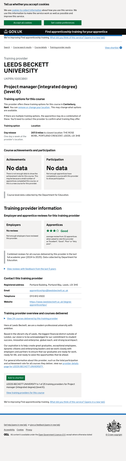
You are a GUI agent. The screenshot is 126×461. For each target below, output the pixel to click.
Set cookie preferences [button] (62, 22)
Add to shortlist (16, 377)
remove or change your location (34, 107)
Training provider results (60, 47)
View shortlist (113, 47)
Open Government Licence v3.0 (52, 434)
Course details (41, 47)
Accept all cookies (23, 22)
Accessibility (9, 430)
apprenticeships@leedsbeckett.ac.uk (49, 290)
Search (7, 47)
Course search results (22, 47)
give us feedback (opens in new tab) (45, 425)
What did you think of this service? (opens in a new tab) (77, 37)
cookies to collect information (26, 10)
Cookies (20, 430)
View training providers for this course (25, 392)
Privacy (29, 430)
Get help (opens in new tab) (15, 425)
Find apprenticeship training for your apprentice (76, 31)
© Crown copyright (114, 434)
